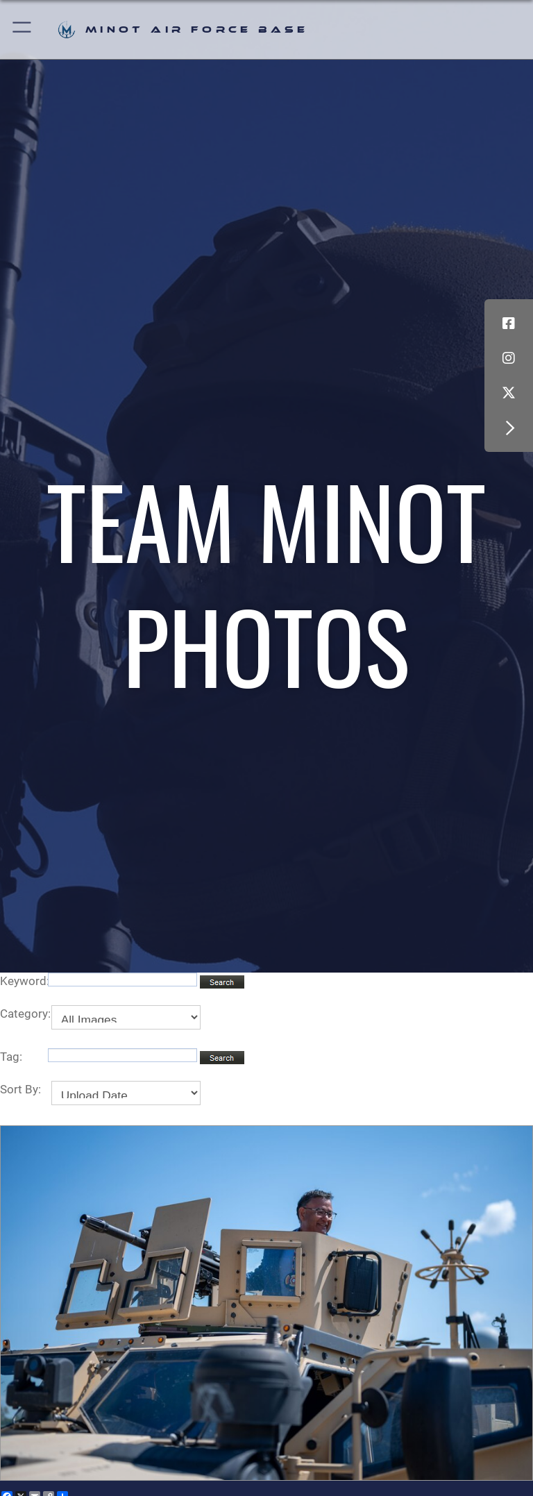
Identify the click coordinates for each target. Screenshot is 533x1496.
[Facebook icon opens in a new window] (508, 323)
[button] (22, 29)
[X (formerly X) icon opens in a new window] (508, 393)
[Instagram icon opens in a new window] (508, 358)
